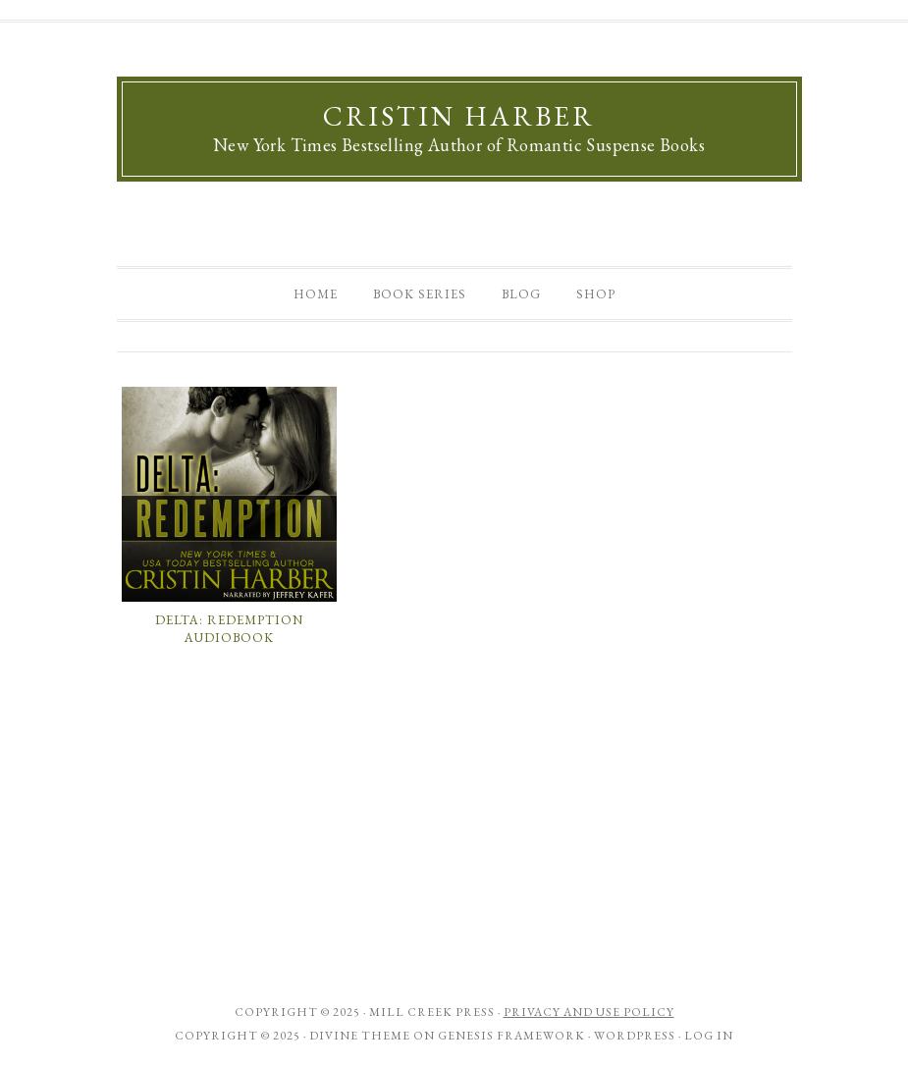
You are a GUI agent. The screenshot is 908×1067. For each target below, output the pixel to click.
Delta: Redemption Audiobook (229, 629)
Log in (708, 1035)
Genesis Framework (511, 1035)
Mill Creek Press (432, 1012)
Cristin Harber (459, 116)
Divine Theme (359, 1035)
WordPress (634, 1035)
